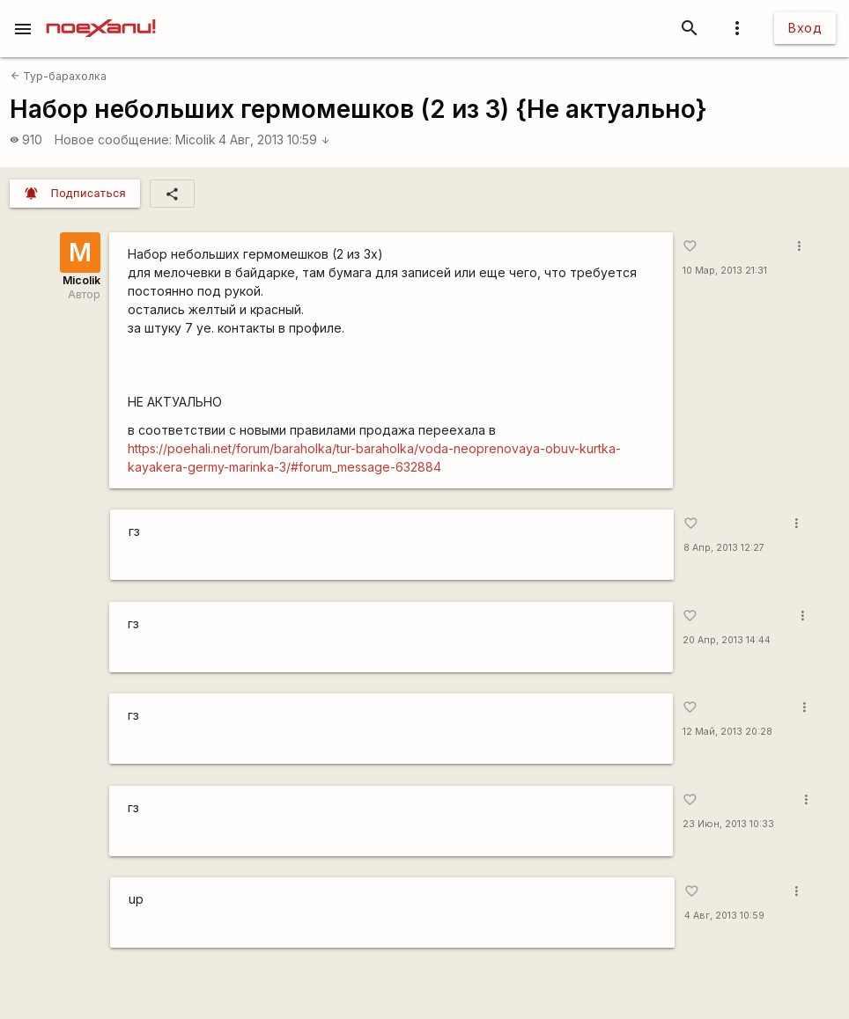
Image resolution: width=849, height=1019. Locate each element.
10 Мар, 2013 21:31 (725, 270)
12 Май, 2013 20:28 (727, 731)
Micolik (195, 139)
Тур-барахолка (58, 76)
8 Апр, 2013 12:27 (723, 547)
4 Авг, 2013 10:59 (274, 139)
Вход (805, 27)
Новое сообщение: (113, 139)
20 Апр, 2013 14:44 (727, 640)
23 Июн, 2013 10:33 (728, 824)
